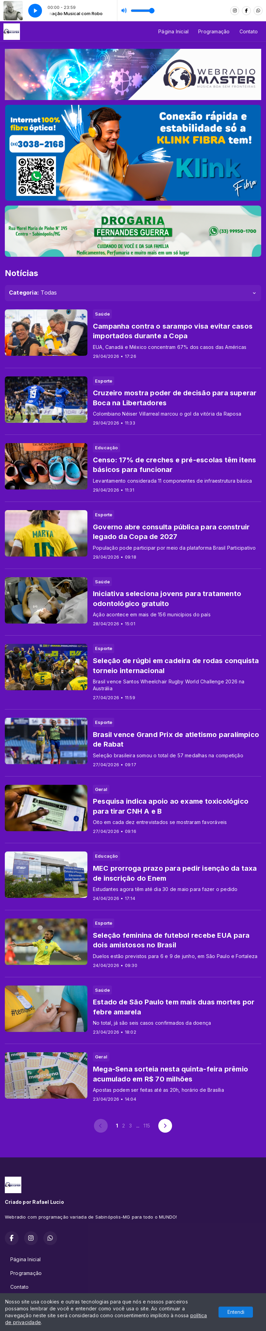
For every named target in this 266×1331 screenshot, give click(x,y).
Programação (214, 31)
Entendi (235, 1312)
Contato (249, 31)
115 (146, 1126)
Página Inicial (173, 31)
